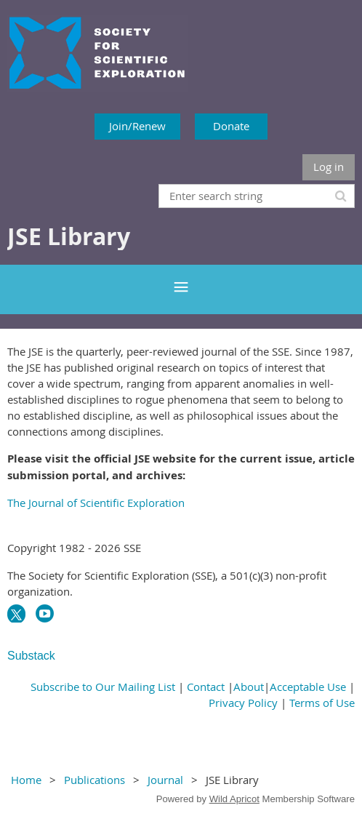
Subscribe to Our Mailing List (103, 686)
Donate (231, 126)
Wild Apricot (234, 798)
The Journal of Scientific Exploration (96, 502)
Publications (94, 779)
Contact (206, 686)
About (248, 686)
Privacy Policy (243, 702)
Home (26, 779)
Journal (165, 779)
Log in (328, 166)
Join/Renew (137, 126)
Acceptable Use (308, 686)
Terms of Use (322, 702)
